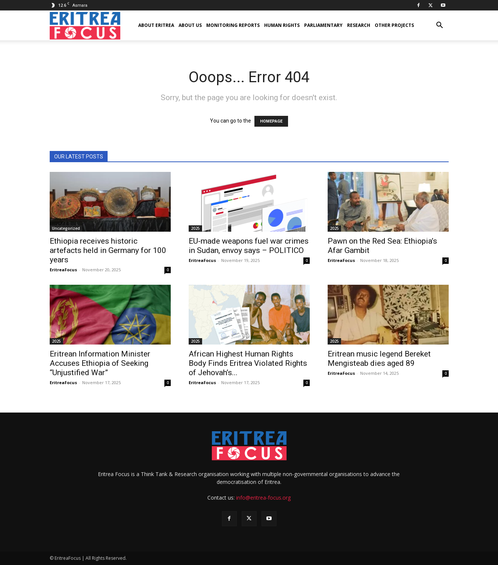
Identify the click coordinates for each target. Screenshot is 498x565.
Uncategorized (66, 228)
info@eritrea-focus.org (263, 497)
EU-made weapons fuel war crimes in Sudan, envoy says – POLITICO (249, 246)
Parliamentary (323, 25)
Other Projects (394, 25)
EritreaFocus (63, 269)
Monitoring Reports (233, 25)
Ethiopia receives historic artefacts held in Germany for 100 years (108, 250)
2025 (195, 228)
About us (190, 25)
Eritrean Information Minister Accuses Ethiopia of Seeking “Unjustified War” (100, 363)
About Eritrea (156, 25)
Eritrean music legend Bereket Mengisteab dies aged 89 (379, 358)
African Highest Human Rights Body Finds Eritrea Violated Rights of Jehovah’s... (248, 363)
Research (358, 25)
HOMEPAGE (271, 121)
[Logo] (85, 25)
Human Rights (282, 25)
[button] (440, 26)
